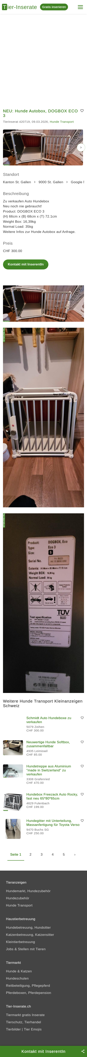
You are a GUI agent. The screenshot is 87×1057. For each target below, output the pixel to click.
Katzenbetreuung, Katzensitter (30, 935)
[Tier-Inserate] (21, 7)
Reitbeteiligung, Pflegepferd (28, 986)
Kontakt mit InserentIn (26, 264)
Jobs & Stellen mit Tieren (26, 949)
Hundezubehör (17, 898)
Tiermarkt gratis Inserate (25, 1015)
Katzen (26, 971)
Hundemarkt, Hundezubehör (28, 891)
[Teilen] (83, 1051)
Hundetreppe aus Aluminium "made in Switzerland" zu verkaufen (48, 770)
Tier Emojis (33, 1029)
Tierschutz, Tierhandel (23, 1022)
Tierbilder (13, 1029)
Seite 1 (15, 854)
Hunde (11, 971)
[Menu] (80, 5)
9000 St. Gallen (51, 182)
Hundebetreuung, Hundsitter (28, 927)
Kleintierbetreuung (20, 942)
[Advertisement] (43, 59)
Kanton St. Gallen (17, 182)
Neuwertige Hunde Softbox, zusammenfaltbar (48, 744)
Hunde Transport (62, 121)
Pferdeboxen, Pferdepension (28, 993)
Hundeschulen (17, 978)
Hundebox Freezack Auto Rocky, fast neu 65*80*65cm (52, 796)
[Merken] (82, 111)
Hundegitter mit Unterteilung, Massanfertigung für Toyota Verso (53, 823)
